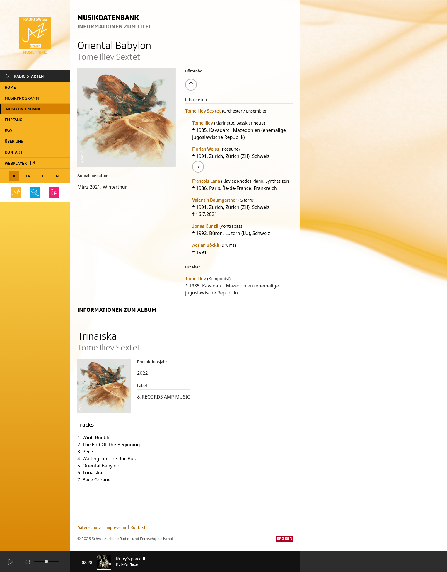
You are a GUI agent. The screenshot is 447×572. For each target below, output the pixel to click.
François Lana (206, 181)
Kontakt (14, 152)
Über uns (14, 141)
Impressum (115, 527)
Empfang (13, 119)
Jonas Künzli (205, 226)
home (10, 87)
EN (56, 175)
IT (42, 175)
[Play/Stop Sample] (191, 84)
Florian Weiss (205, 149)
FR (28, 175)
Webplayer (20, 163)
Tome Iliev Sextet (203, 111)
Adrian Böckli (205, 245)
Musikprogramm (22, 98)
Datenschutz (89, 527)
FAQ (8, 130)
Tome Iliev (202, 123)
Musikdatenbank (23, 109)
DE (13, 175)
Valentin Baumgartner (214, 200)
